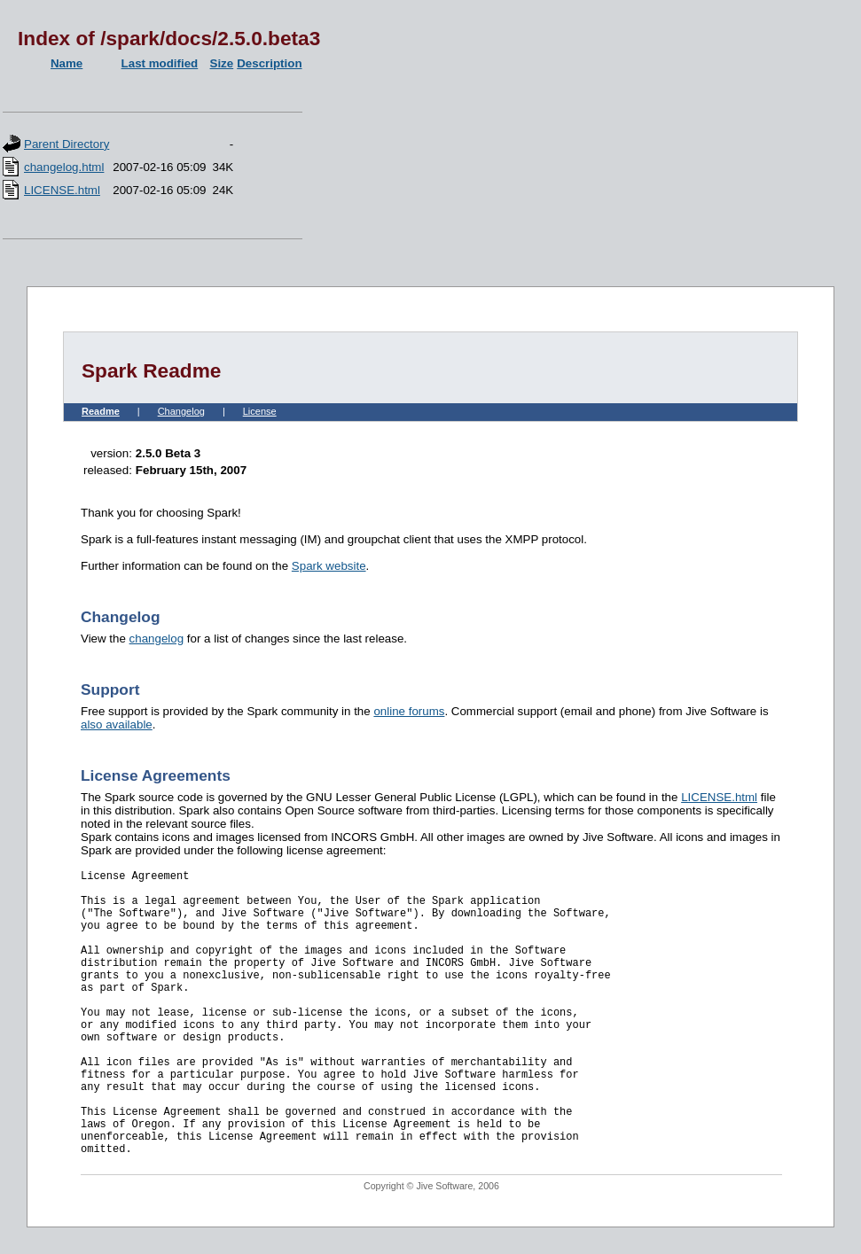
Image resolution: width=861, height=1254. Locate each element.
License (260, 411)
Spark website (329, 565)
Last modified (160, 63)
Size (222, 63)
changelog (156, 638)
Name (66, 63)
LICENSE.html (62, 190)
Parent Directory (66, 144)
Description (269, 63)
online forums (408, 711)
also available (117, 724)
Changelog (181, 411)
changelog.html (64, 167)
